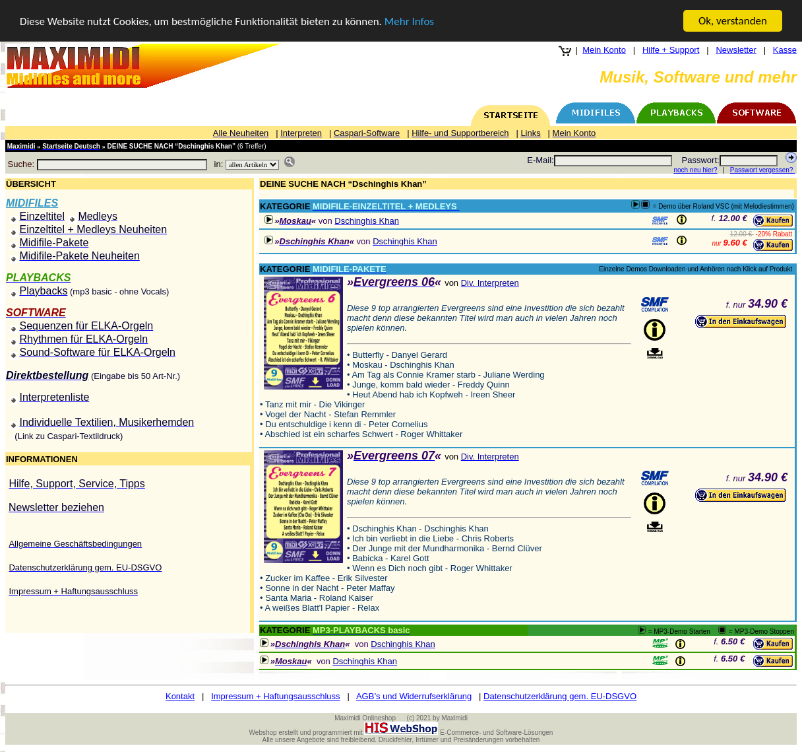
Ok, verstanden (732, 21)
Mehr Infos (409, 21)
